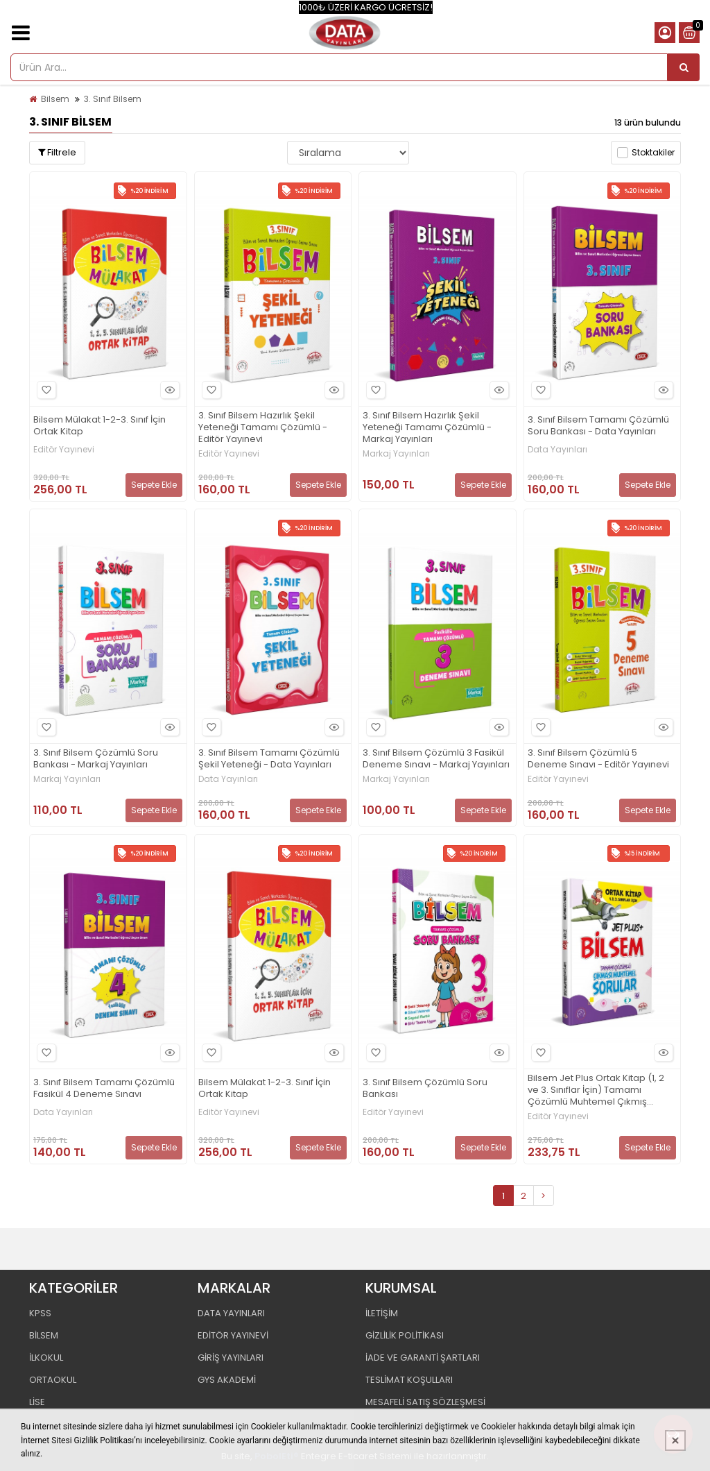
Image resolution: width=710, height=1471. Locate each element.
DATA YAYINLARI (231, 1313)
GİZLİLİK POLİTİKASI (404, 1335)
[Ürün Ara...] (684, 67)
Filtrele (57, 152)
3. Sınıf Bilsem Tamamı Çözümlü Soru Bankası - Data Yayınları (598, 426)
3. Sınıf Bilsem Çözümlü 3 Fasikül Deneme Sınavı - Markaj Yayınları (436, 759)
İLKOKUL (46, 1357)
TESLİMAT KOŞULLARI (409, 1379)
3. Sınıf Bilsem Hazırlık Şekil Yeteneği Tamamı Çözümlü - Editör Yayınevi (262, 427)
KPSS (40, 1313)
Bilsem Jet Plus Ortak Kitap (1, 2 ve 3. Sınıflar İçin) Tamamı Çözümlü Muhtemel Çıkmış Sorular (596, 1090)
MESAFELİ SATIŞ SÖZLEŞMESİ (425, 1402)
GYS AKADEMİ (227, 1379)
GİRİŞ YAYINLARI (230, 1357)
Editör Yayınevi (63, 449)
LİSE (37, 1402)
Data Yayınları (557, 449)
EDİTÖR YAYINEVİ (233, 1335)
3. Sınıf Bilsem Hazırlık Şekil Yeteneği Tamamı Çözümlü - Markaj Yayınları (427, 427)
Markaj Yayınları (396, 454)
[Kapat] (675, 1440)
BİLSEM (43, 1335)
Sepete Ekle (154, 485)
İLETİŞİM (381, 1313)
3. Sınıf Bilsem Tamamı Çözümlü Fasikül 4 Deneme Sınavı (104, 1088)
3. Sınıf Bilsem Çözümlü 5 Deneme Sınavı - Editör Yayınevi (598, 759)
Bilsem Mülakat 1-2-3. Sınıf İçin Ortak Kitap (99, 426)
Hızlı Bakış (167, 390)
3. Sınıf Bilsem (112, 99)
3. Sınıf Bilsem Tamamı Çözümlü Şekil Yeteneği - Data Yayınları (269, 759)
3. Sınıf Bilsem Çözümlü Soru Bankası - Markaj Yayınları (95, 759)
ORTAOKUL (52, 1379)
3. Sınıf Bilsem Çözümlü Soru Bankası (425, 1088)
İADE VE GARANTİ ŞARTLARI (422, 1357)
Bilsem (55, 99)
